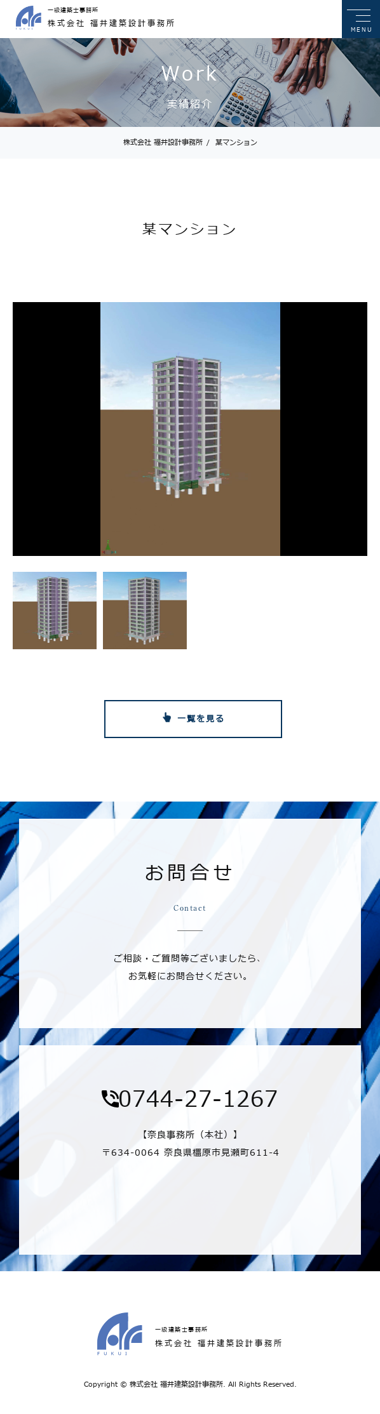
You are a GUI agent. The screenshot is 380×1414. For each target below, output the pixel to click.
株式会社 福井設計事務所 (163, 142)
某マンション (232, 142)
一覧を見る (201, 719)
